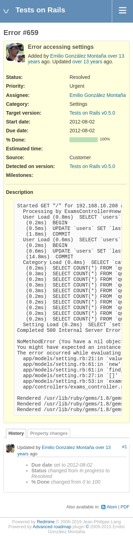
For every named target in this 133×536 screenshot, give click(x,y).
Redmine (45, 521)
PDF (125, 507)
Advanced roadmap (52, 526)
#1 (124, 446)
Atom (112, 507)
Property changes (48, 433)
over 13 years (87, 61)
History (16, 433)
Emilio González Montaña (78, 56)
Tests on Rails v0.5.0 (92, 113)
